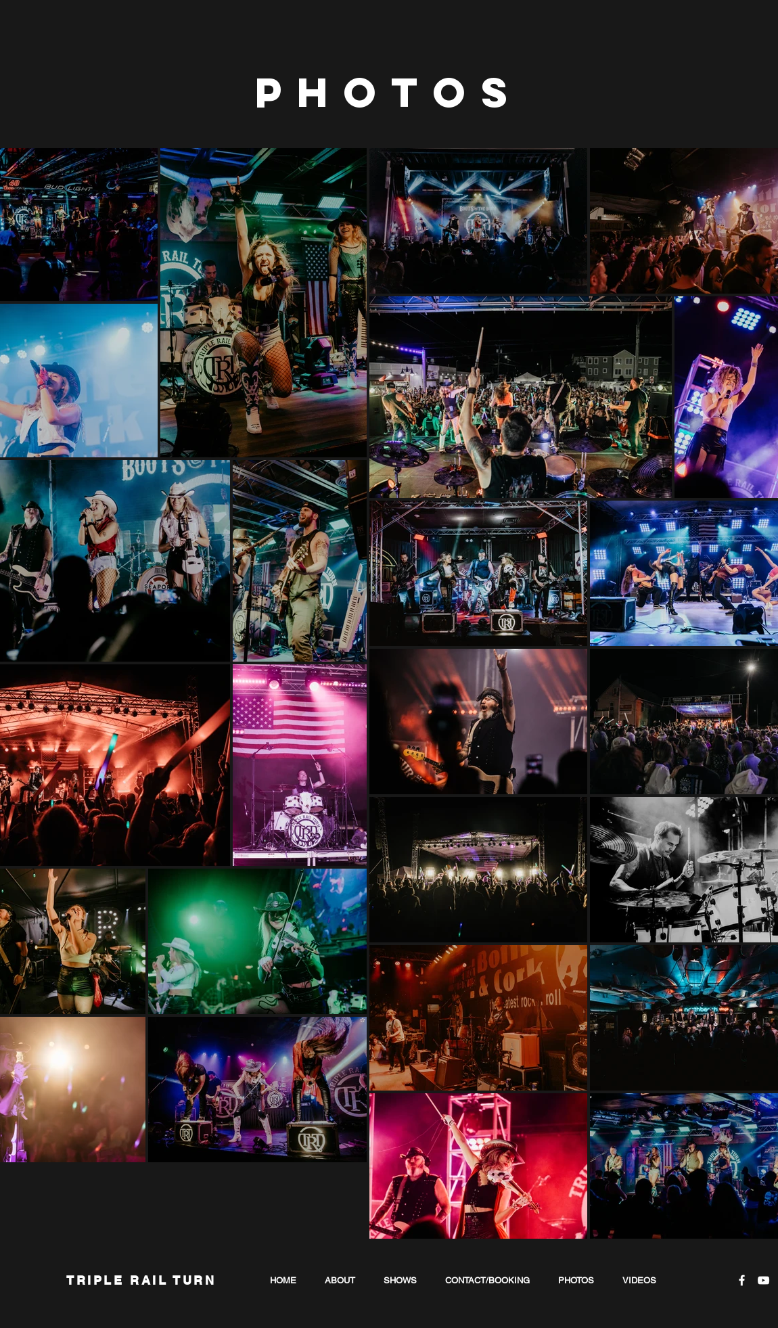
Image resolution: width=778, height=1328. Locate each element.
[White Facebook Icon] (742, 1280)
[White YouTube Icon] (763, 1280)
